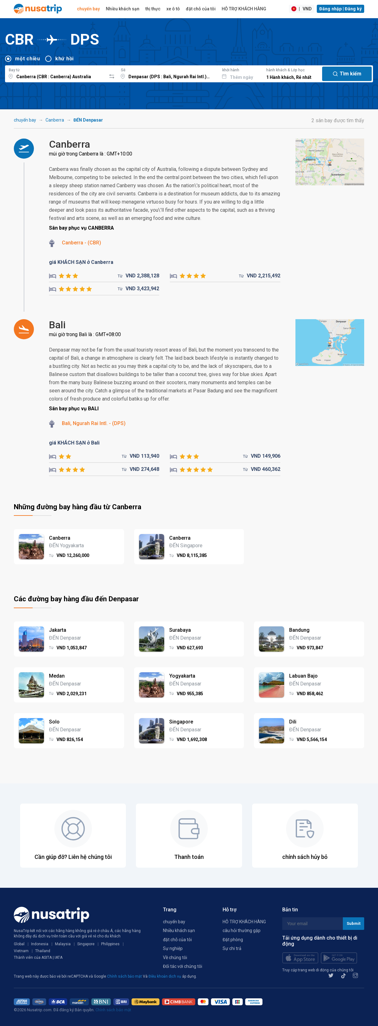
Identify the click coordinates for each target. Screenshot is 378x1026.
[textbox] (55, 72)
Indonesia (39, 944)
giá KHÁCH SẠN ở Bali (74, 443)
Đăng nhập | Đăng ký (340, 8)
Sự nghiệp (173, 948)
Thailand (42, 951)
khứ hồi (64, 59)
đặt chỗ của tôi (201, 8)
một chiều (27, 59)
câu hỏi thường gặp (242, 930)
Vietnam (21, 951)
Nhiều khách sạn (122, 8)
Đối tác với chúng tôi (182, 966)
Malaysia (63, 944)
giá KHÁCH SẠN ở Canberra (81, 262)
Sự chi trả (232, 948)
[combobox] (55, 72)
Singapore (85, 944)
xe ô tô (173, 8)
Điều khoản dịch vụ (165, 976)
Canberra (55, 120)
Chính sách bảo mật (125, 976)
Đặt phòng (233, 939)
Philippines (110, 944)
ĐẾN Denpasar (88, 120)
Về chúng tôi (175, 957)
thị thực (152, 8)
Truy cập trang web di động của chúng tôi (318, 970)
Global (19, 944)
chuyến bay (88, 8)
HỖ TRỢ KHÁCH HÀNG (244, 8)
